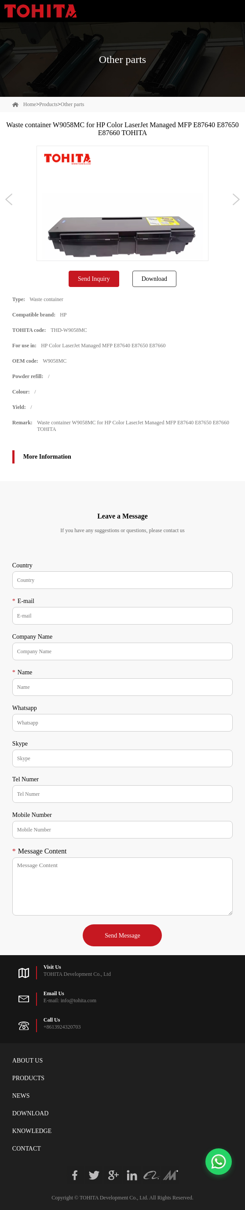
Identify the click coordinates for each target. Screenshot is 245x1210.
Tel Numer (25, 779)
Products (48, 104)
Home (29, 104)
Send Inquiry (94, 279)
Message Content (39, 851)
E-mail (23, 601)
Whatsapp (24, 708)
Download (154, 279)
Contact (26, 1148)
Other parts (72, 104)
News (21, 1095)
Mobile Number (32, 815)
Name (22, 672)
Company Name (32, 636)
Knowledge (31, 1131)
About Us (27, 1060)
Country (22, 565)
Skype (20, 743)
